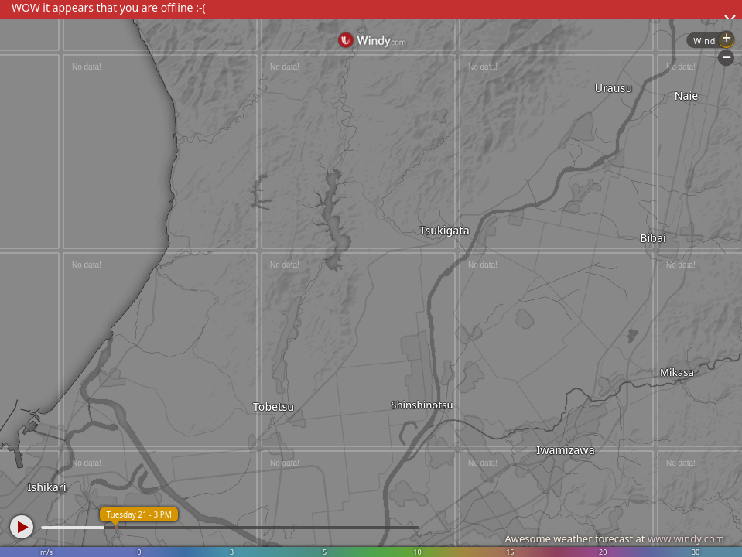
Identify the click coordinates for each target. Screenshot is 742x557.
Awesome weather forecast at (614, 538)
